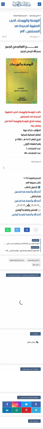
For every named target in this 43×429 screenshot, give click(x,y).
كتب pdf (36, 264)
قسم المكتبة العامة (19, 15)
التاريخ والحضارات (34, 15)
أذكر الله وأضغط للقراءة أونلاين (26, 214)
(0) (4, 36)
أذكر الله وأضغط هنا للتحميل (27, 192)
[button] (27, 230)
